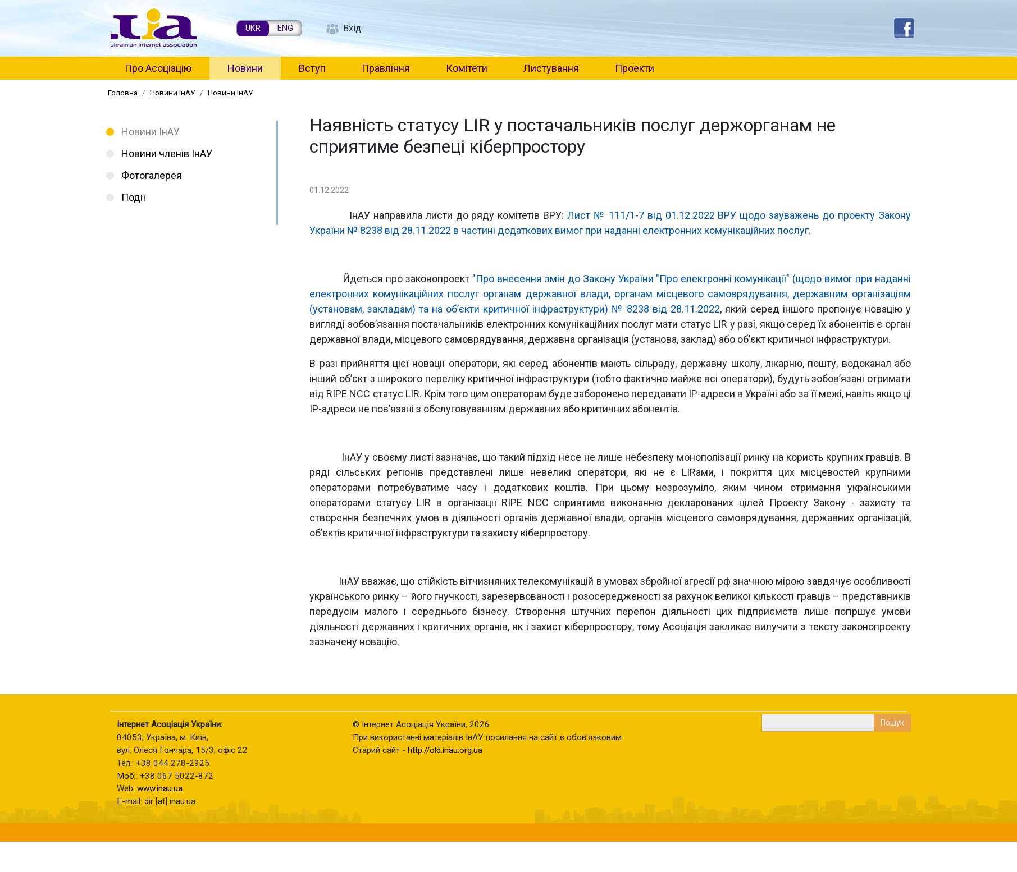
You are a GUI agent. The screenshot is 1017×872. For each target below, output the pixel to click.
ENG (285, 28)
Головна (123, 92)
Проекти (634, 68)
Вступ (312, 68)
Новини (245, 68)
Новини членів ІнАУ (166, 153)
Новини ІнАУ (172, 92)
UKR (253, 28)
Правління (386, 68)
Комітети (466, 68)
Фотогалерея (151, 175)
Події (133, 197)
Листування (551, 68)
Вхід (352, 28)
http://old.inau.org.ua (445, 750)
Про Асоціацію (158, 68)
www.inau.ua (160, 788)
